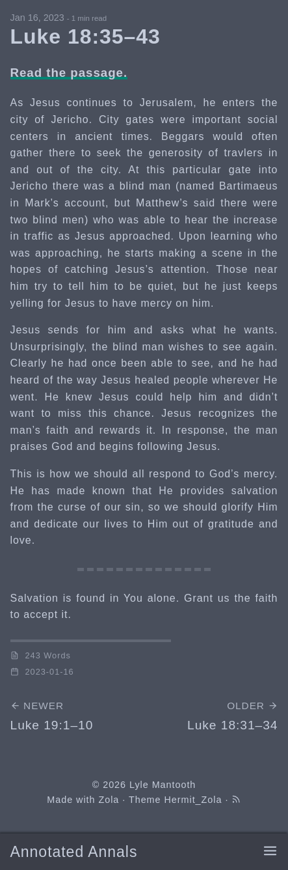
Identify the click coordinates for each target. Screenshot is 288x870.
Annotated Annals (74, 851)
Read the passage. (69, 72)
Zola (108, 799)
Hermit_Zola (193, 799)
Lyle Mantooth (162, 784)
